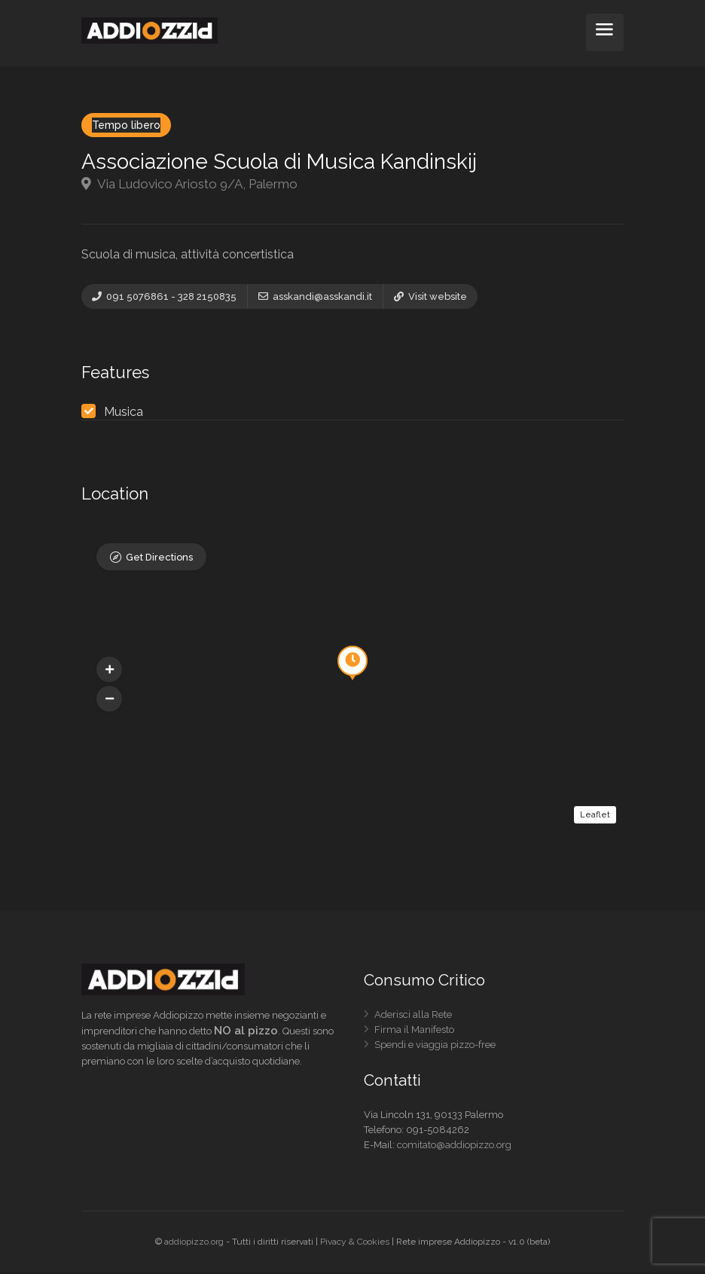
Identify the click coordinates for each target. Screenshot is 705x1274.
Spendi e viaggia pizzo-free (435, 1049)
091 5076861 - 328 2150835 (164, 296)
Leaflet (595, 816)
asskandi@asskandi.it (315, 296)
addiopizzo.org (194, 1244)
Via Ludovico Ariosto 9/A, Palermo (189, 183)
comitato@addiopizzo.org (454, 1147)
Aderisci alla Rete (413, 1019)
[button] (109, 700)
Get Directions (159, 560)
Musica (123, 414)
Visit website (430, 296)
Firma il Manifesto (414, 1034)
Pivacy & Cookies (354, 1244)
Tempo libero (126, 125)
